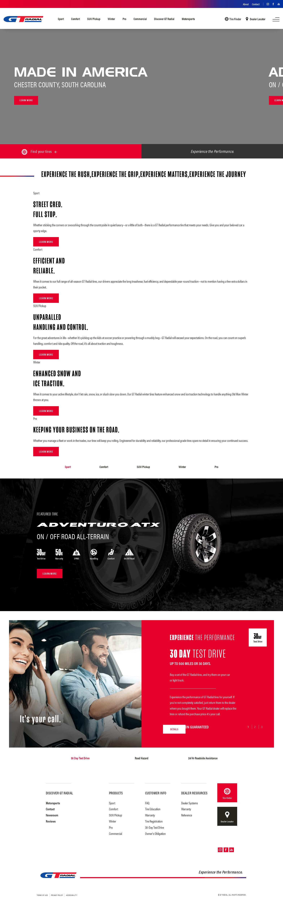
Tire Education (152, 808)
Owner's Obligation (155, 832)
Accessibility (71, 894)
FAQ (147, 802)
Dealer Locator (257, 19)
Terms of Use (42, 894)
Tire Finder (235, 19)
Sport (61, 19)
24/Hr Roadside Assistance (203, 757)
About (246, 4)
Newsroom (52, 814)
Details (142, 726)
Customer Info (155, 792)
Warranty (150, 814)
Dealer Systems (189, 802)
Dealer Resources (194, 792)
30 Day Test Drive (80, 757)
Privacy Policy (57, 894)
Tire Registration (154, 820)
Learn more (27, 100)
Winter (111, 19)
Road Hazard (141, 757)
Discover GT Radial (164, 19)
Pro (124, 19)
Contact (256, 4)
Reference (186, 814)
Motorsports (188, 19)
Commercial (140, 19)
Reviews (51, 820)
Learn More (46, 242)
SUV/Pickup (93, 19)
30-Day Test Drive (154, 826)
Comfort (75, 19)
